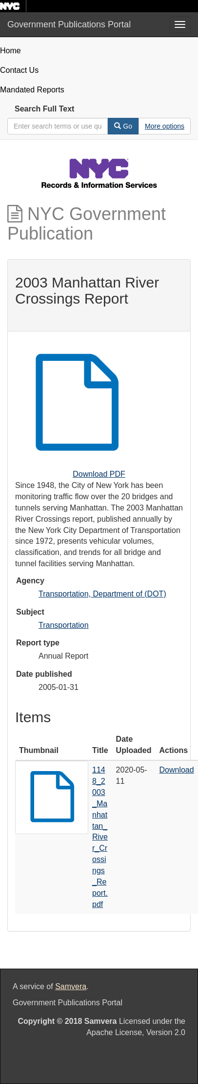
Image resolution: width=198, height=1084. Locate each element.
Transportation (64, 625)
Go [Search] (123, 126)
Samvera (70, 986)
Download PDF (99, 474)
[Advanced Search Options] (165, 126)
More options (164, 126)
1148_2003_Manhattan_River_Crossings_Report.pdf (100, 837)
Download (176, 770)
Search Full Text (44, 109)
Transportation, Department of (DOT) (102, 594)
